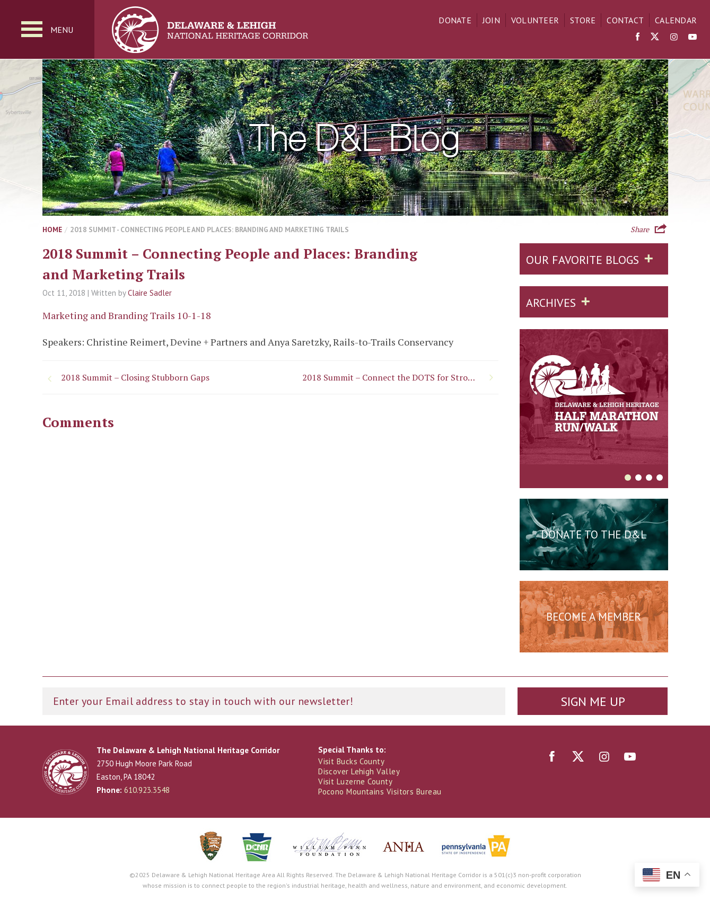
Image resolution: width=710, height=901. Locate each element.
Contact (625, 20)
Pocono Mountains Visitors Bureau (379, 792)
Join (491, 20)
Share (639, 228)
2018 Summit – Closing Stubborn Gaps (135, 377)
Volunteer (535, 20)
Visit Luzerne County (355, 781)
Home (52, 229)
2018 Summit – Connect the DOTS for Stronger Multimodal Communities (400, 377)
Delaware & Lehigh (65, 771)
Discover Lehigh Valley (359, 771)
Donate (455, 20)
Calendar (676, 20)
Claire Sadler (150, 293)
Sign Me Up (592, 701)
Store (582, 20)
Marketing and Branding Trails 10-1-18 (126, 315)
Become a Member (593, 617)
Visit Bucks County (351, 761)
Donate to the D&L (593, 534)
